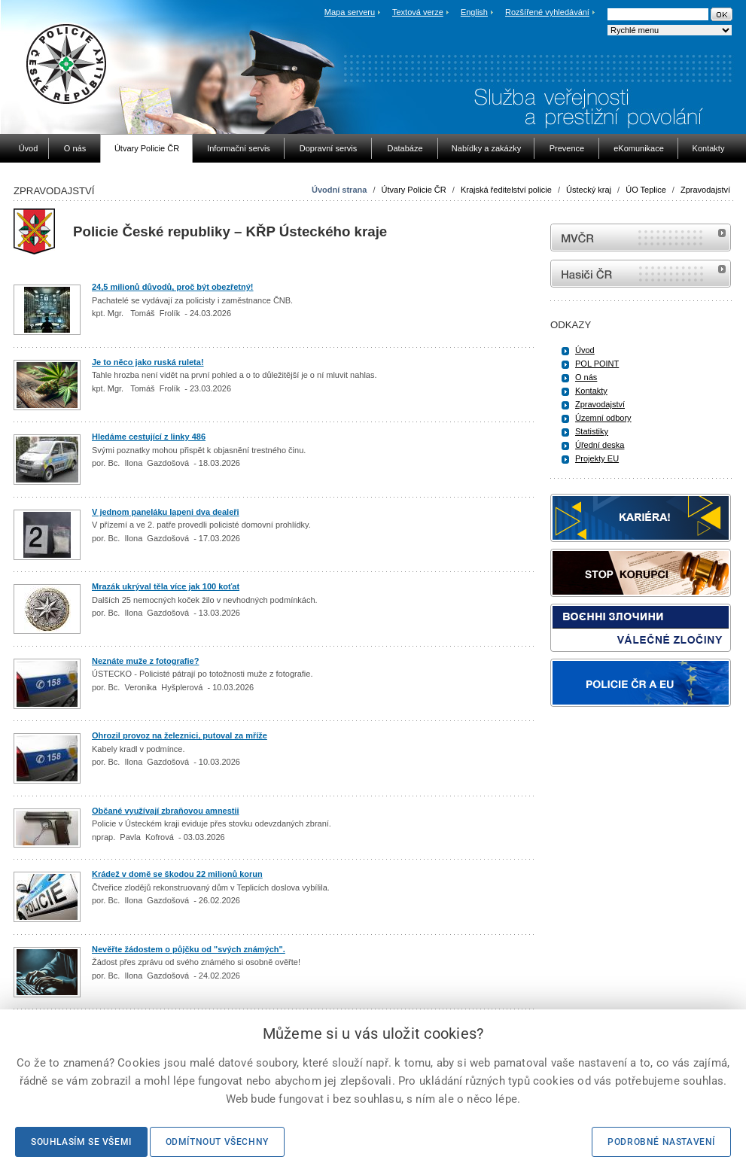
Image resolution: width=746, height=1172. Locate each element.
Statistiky (591, 431)
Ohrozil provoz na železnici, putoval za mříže (179, 735)
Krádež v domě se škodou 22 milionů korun (177, 873)
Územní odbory (603, 417)
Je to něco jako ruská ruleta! (148, 362)
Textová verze (417, 12)
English (474, 12)
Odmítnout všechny (217, 1142)
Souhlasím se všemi (81, 1142)
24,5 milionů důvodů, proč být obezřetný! (173, 286)
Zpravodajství (705, 189)
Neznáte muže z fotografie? (145, 660)
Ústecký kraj (588, 189)
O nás (586, 377)
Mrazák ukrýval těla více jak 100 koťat (165, 586)
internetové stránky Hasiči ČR (640, 274)
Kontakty (591, 390)
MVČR (640, 237)
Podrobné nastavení (661, 1142)
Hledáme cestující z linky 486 (149, 436)
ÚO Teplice (646, 189)
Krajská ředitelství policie (506, 189)
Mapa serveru (349, 12)
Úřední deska (599, 444)
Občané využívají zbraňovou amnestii (165, 810)
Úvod (585, 350)
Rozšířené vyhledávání (547, 12)
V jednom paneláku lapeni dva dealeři (165, 511)
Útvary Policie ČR (414, 189)
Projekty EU (597, 458)
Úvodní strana (339, 189)
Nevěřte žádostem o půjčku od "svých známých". (188, 949)
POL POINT (597, 363)
